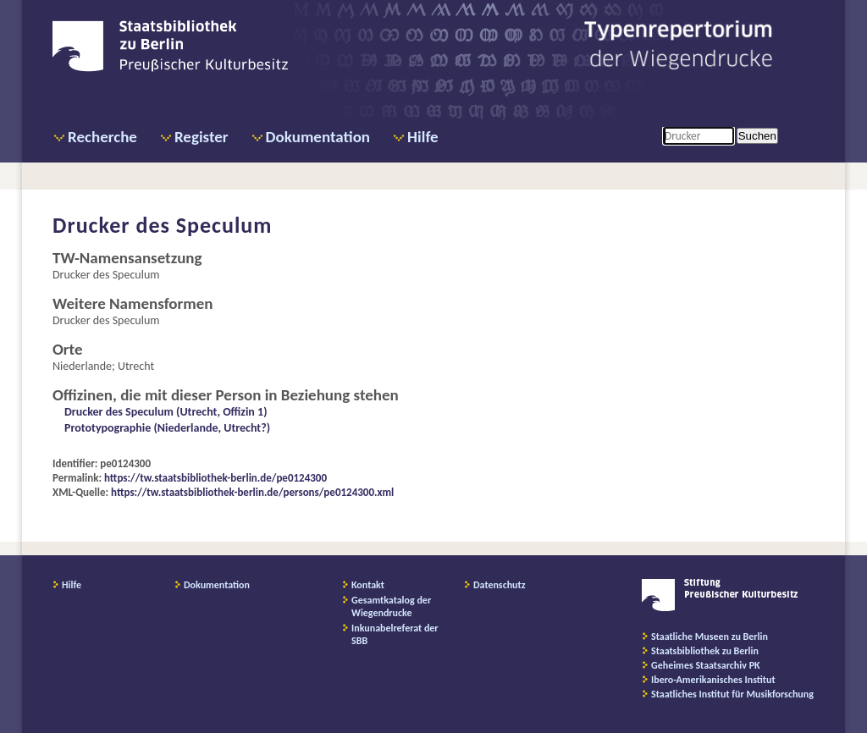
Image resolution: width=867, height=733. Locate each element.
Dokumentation (318, 136)
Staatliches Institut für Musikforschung (732, 694)
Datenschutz (499, 585)
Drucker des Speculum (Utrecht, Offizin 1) (166, 412)
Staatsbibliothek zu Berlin (705, 651)
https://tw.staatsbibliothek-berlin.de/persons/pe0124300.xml (252, 492)
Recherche (102, 136)
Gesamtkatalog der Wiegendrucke (391, 606)
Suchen (757, 136)
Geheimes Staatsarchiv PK (705, 665)
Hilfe (423, 136)
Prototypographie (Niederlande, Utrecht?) (167, 428)
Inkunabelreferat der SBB (395, 634)
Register (201, 136)
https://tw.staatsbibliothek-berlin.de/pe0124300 (215, 477)
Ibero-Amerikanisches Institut (713, 680)
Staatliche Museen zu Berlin (709, 636)
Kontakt (367, 585)
